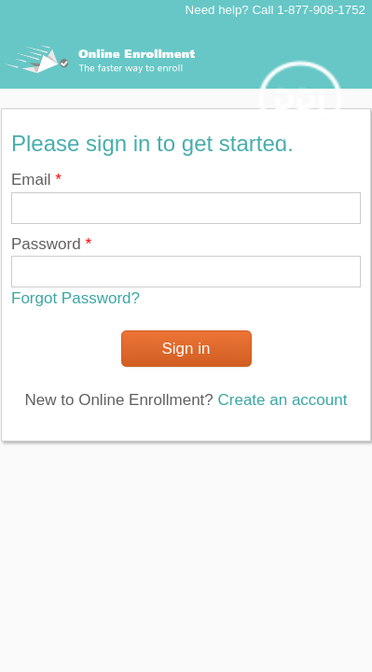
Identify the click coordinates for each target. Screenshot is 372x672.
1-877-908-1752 (321, 10)
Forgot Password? (75, 298)
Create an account (283, 400)
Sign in (186, 348)
